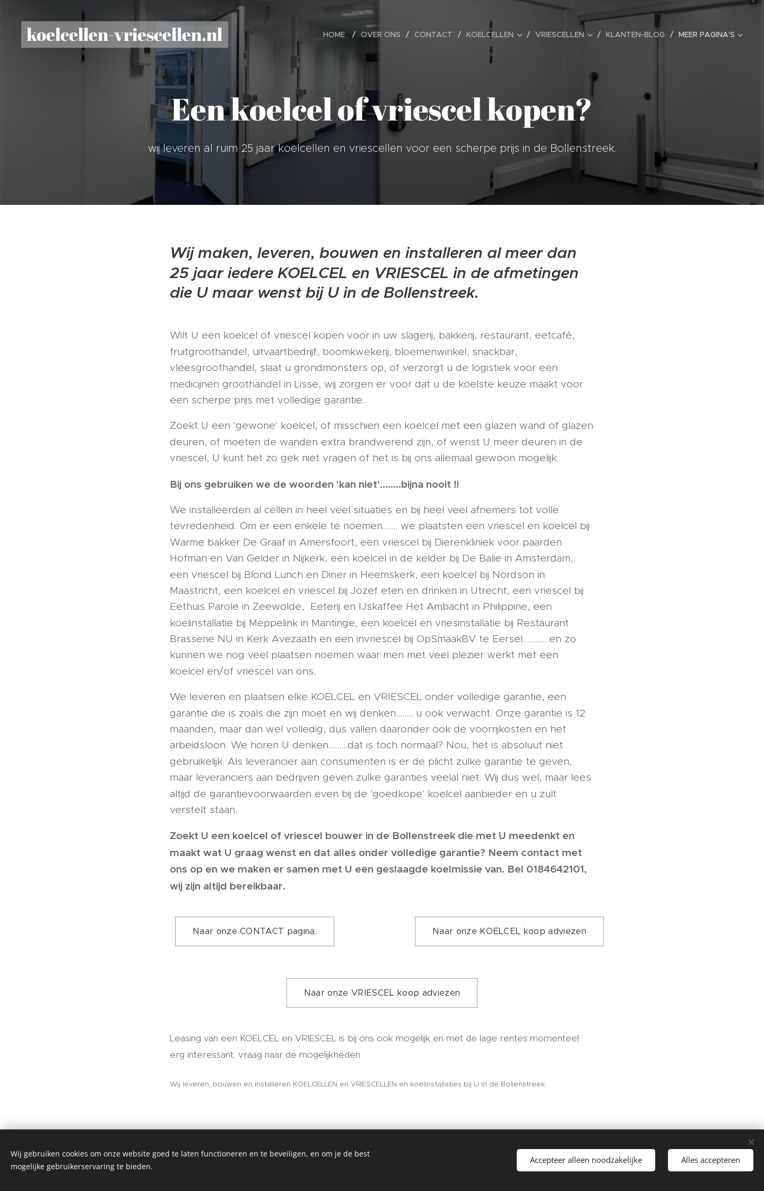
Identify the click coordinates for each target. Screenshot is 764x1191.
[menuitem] (337, 34)
